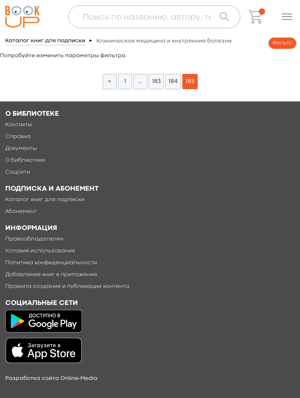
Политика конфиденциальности (51, 262)
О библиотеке (25, 160)
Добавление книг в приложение (51, 274)
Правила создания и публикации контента (67, 286)
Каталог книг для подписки (45, 40)
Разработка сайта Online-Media (51, 378)
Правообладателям (34, 239)
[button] (287, 16)
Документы (21, 148)
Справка (18, 136)
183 (156, 81)
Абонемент (21, 211)
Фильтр (282, 43)
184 (173, 81)
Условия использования (40, 250)
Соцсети (17, 172)
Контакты (18, 124)
